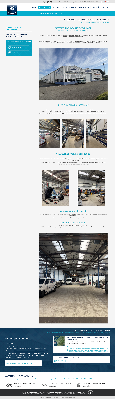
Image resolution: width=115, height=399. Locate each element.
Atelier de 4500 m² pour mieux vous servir (50, 13)
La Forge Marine (44, 7)
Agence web (72, 397)
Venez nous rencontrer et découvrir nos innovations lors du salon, (87, 348)
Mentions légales (64, 397)
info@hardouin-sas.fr (92, 1)
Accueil (33, 7)
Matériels (56, 7)
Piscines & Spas (84, 7)
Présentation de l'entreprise (13, 29)
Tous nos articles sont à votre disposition (19, 363)
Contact (106, 7)
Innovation (10, 346)
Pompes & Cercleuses (69, 7)
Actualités (96, 7)
